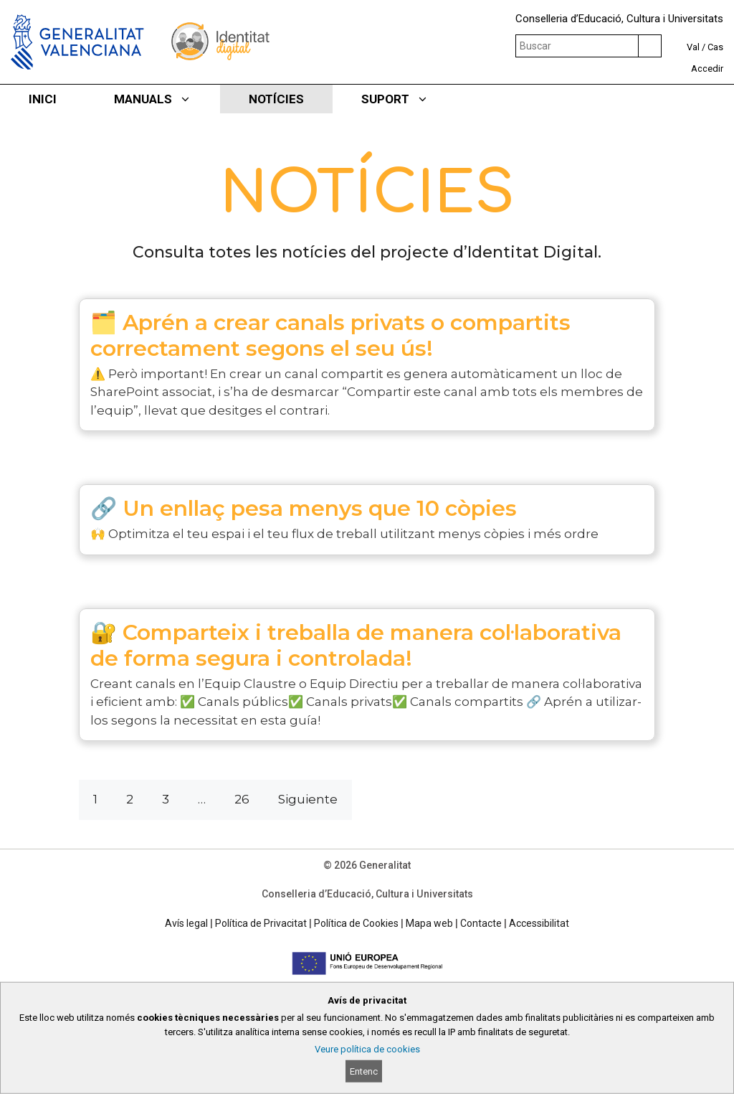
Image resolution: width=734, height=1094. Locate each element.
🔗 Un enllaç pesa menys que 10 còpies (303, 508)
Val (693, 47)
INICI (43, 99)
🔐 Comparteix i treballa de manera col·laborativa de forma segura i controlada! (355, 645)
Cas (715, 47)
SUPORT (409, 99)
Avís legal (186, 923)
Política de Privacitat (261, 923)
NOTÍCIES (276, 99)
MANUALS (167, 99)
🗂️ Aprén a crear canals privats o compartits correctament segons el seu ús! (330, 335)
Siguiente (308, 799)
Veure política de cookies (367, 1049)
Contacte (481, 923)
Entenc (364, 1071)
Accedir (707, 68)
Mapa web (429, 923)
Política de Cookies (356, 923)
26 (241, 799)
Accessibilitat (539, 923)
